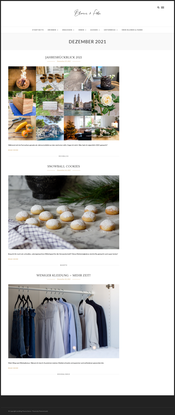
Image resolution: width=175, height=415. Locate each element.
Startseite (38, 30)
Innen (81, 30)
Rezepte (63, 265)
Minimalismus (63, 374)
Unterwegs (110, 30)
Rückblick (64, 156)
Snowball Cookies (63, 166)
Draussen (67, 30)
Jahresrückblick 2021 (63, 57)
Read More (13, 150)
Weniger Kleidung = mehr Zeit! (63, 275)
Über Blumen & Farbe (132, 30)
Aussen (94, 30)
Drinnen (52, 30)
